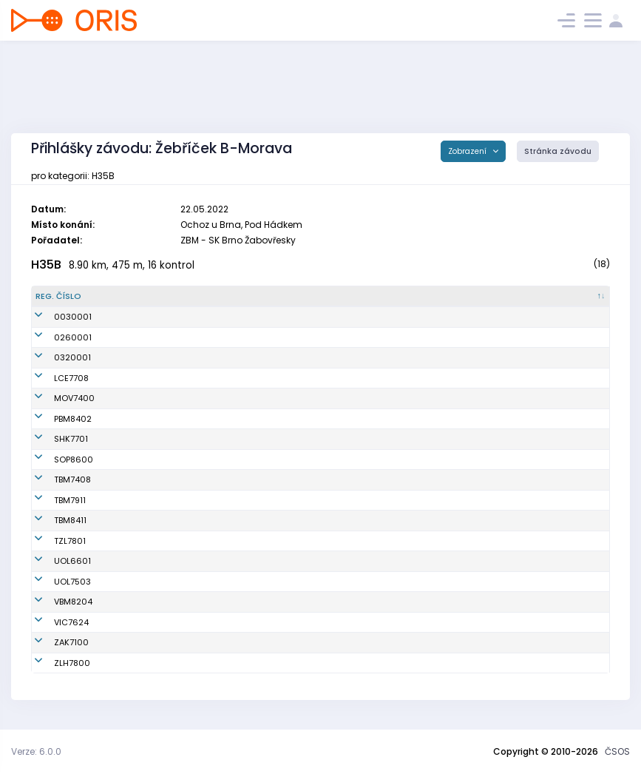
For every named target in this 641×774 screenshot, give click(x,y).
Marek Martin (157, 622)
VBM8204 (54, 602)
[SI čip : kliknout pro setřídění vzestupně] (572, 296)
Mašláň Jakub (159, 541)
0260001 (54, 337)
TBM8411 (51, 520)
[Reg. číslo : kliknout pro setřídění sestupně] (79, 296)
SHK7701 (52, 439)
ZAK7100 (52, 642)
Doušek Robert (159, 500)
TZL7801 (51, 541)
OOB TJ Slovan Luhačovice (349, 378)
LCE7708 (52, 378)
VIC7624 (52, 622)
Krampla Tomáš (163, 561)
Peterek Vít (152, 459)
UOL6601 (53, 561)
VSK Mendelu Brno (332, 602)
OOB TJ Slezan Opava (339, 459)
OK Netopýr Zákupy (334, 642)
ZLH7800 (53, 663)
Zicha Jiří (149, 378)
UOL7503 (53, 582)
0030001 (54, 317)
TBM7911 (51, 500)
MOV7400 (55, 398)
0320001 (53, 357)
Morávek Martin (162, 439)
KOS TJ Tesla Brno (331, 479)
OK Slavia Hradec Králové (348, 439)
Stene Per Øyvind (165, 479)
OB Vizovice (318, 622)
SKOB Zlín (314, 541)
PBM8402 (54, 419)
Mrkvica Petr (155, 663)
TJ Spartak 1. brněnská (341, 419)
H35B (46, 264)
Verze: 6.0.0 (36, 751)
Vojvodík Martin (162, 398)
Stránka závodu (557, 151)
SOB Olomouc (323, 561)
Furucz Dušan (158, 642)
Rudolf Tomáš (158, 419)
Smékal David (158, 582)
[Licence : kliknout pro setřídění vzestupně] (495, 296)
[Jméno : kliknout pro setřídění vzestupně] (209, 296)
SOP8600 (55, 459)
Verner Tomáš (158, 602)
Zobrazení (468, 151)
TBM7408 (53, 479)
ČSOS (617, 751)
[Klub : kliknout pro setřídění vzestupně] (374, 296)
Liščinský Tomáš (164, 520)
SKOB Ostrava (324, 398)
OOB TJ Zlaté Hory (331, 663)
